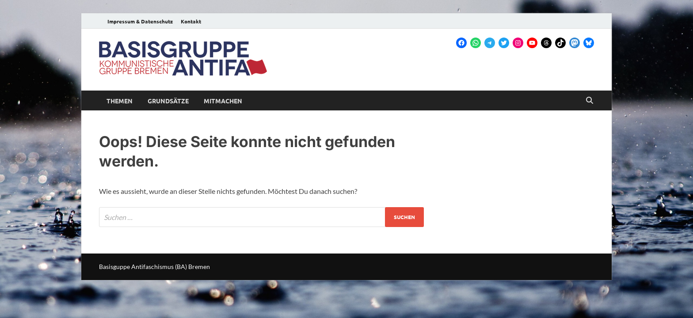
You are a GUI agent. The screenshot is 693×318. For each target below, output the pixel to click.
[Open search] (589, 101)
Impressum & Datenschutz (140, 21)
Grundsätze (168, 101)
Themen (120, 101)
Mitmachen (223, 101)
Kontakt (191, 21)
